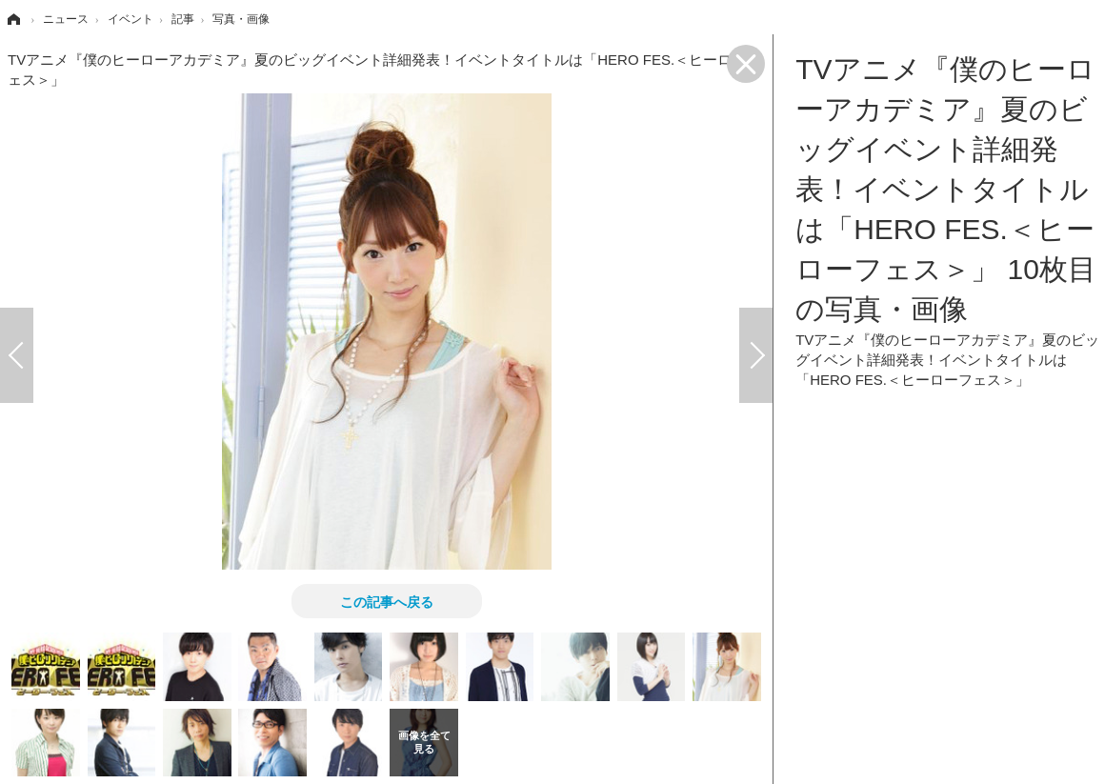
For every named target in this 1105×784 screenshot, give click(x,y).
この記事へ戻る (386, 601)
